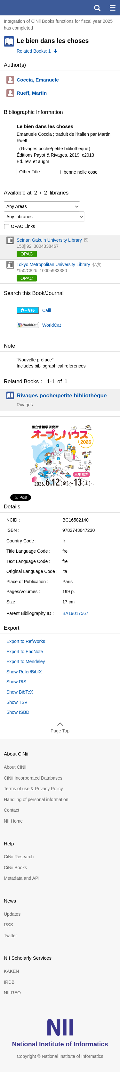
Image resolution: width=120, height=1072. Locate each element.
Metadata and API (21, 878)
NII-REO (12, 992)
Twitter (10, 935)
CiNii (28, 7)
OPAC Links (19, 226)
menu (112, 7)
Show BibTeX (19, 692)
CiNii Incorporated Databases (33, 778)
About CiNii (15, 767)
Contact (11, 810)
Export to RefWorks (25, 641)
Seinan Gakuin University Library (49, 240)
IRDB (9, 982)
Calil (46, 310)
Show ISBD (17, 712)
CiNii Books (15, 867)
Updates (12, 914)
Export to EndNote (24, 651)
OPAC (26, 253)
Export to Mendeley (25, 661)
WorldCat (51, 325)
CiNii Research (19, 856)
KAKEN (11, 971)
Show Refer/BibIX (24, 671)
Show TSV (17, 702)
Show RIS (16, 681)
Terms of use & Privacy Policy (33, 788)
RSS (8, 924)
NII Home (13, 821)
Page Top (60, 730)
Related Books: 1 (34, 51)
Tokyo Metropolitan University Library (53, 264)
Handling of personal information (36, 799)
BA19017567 (75, 613)
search (96, 7)
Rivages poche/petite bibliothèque (62, 395)
